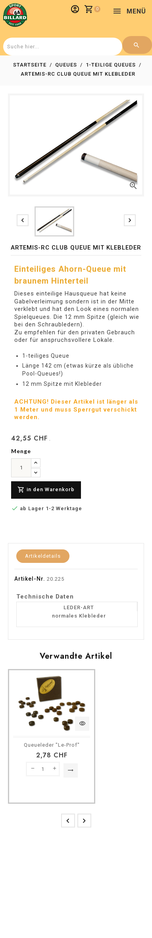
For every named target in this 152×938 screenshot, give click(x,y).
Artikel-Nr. (29, 579)
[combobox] (61, 46)
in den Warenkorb (46, 490)
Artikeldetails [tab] (43, 556)
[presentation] (23, 220)
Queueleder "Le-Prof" (52, 745)
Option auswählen (70, 770)
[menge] (21, 467)
